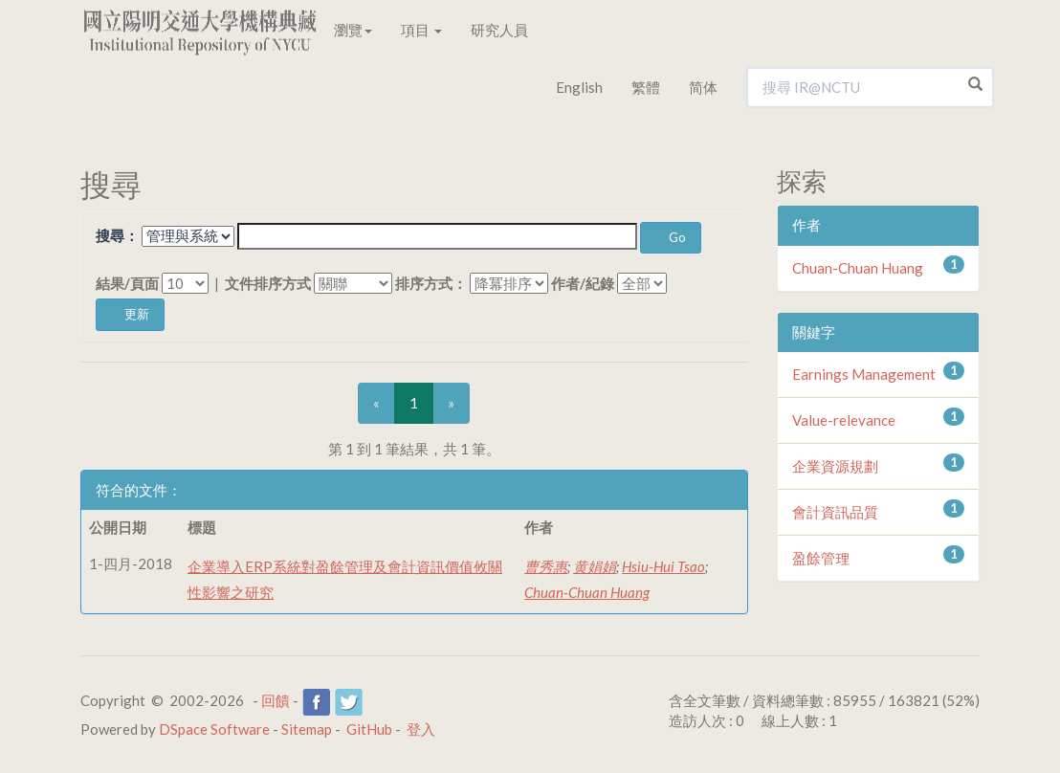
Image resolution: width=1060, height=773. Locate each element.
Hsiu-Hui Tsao (663, 566)
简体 (703, 87)
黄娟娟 (594, 566)
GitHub (369, 729)
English (579, 87)
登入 (421, 729)
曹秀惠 (545, 566)
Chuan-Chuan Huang (587, 592)
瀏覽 (353, 29)
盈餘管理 (821, 557)
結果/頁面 (127, 283)
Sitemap (306, 729)
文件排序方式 (268, 283)
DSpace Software (214, 729)
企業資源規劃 (835, 466)
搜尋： (117, 235)
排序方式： (431, 283)
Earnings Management (864, 374)
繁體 (645, 87)
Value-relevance (843, 420)
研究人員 (499, 29)
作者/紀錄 (582, 283)
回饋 (275, 700)
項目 (421, 29)
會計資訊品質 (835, 511)
